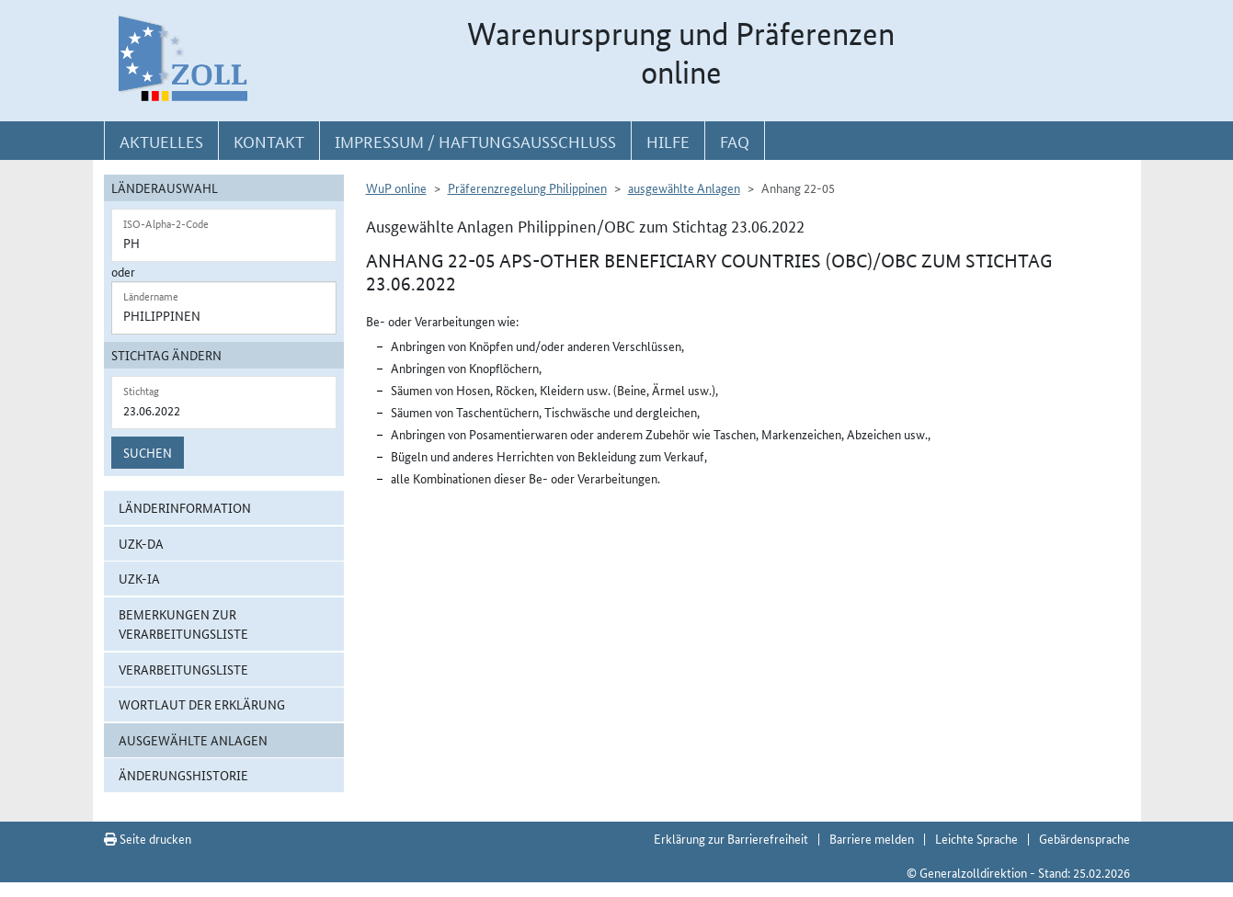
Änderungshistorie (183, 775)
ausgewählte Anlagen (193, 740)
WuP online (396, 187)
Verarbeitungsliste (183, 669)
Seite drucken (147, 838)
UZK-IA (139, 578)
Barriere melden (871, 838)
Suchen (147, 452)
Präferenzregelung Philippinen (527, 187)
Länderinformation (185, 507)
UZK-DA (141, 543)
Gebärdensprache (1084, 838)
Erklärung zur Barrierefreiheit (731, 838)
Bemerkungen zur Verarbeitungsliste (183, 623)
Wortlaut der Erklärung (202, 704)
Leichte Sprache (976, 838)
